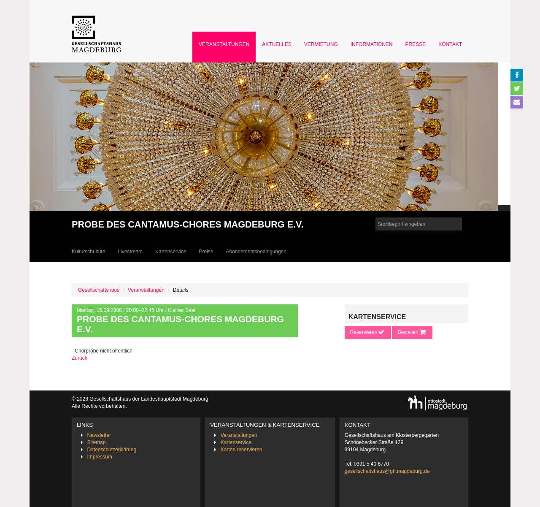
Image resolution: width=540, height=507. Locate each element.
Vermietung (321, 44)
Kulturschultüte (88, 252)
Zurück (79, 358)
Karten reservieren (241, 450)
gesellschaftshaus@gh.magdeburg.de (387, 471)
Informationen (372, 44)
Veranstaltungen (224, 44)
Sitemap (96, 442)
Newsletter (99, 435)
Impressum (99, 457)
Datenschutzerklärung (111, 450)
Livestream (130, 252)
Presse (415, 44)
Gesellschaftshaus (98, 290)
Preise (206, 252)
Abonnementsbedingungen (256, 252)
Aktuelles (276, 44)
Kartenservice (170, 252)
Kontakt (450, 44)
